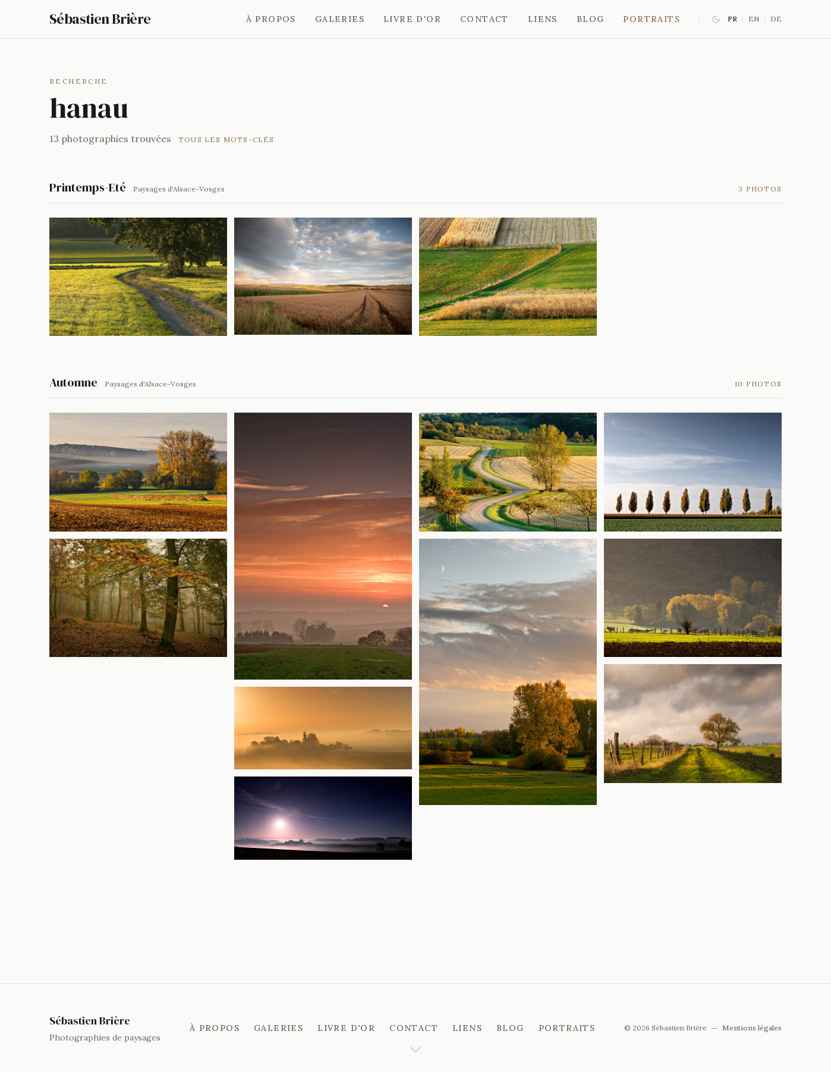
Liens (543, 19)
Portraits (651, 19)
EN (753, 18)
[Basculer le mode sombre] (716, 19)
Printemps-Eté (87, 187)
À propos (271, 19)
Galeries (339, 19)
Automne (73, 382)
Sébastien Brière (99, 19)
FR (732, 18)
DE (776, 18)
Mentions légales (752, 1027)
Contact (484, 19)
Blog (591, 19)
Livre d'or (412, 19)
